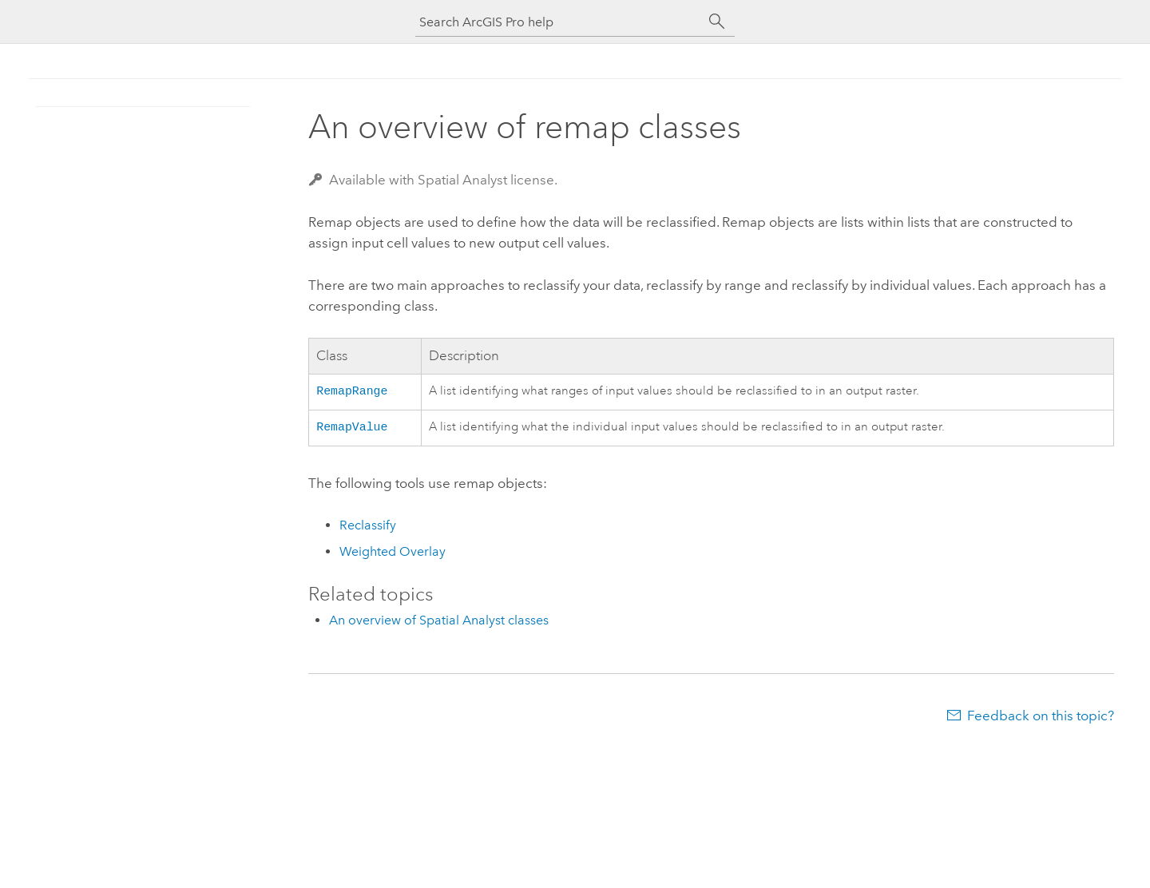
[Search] (717, 22)
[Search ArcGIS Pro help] (559, 22)
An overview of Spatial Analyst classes (439, 623)
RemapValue (351, 429)
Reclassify (367, 528)
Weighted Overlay (392, 554)
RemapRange (351, 391)
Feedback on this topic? (1040, 719)
